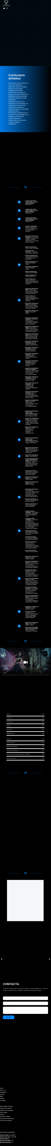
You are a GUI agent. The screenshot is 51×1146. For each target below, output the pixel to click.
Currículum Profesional (7, 1118)
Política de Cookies (6, 1108)
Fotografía (3, 1092)
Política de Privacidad (6, 1110)
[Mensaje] (25, 1010)
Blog (1, 1096)
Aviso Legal (3, 1112)
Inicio (1, 1088)
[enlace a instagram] (7, 8)
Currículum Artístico (6, 1120)
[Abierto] (33, 3)
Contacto (2, 1100)
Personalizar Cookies (6, 1106)
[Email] (25, 1003)
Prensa (2, 1094)
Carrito (2, 1114)
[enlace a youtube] (4, 8)
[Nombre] (25, 998)
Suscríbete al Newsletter (7, 1132)
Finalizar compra (5, 1116)
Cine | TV (3, 1090)
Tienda (2, 1098)
